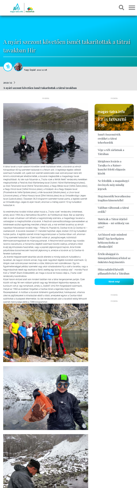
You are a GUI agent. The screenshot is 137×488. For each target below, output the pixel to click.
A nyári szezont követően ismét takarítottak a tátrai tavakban (40, 88)
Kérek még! (114, 281)
